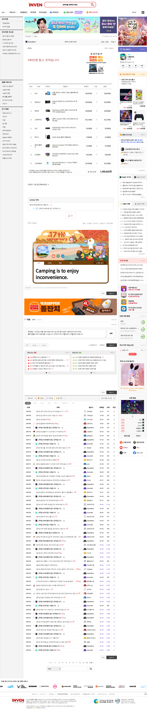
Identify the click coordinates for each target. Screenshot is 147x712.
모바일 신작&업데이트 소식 (11, 53)
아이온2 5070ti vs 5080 (46, 460)
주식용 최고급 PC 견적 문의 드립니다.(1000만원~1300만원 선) (59, 537)
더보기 (62, 256)
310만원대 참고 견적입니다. (50, 573)
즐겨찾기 (60, 398)
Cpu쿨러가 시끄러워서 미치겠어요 (50, 432)
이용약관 (51, 694)
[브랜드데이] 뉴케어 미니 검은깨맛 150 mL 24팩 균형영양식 (132, 272)
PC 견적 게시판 (7, 100)
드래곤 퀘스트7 (7, 154)
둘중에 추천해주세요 (45, 423)
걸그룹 (4, 123)
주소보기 (28, 36)
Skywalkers (30, 42)
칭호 (71, 263)
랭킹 (60, 263)
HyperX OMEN (7, 137)
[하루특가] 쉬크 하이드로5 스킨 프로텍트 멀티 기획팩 (132, 265)
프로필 (50, 263)
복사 (35, 36)
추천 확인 (110, 223)
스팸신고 (103, 223)
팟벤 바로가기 (6, 113)
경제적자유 (90, 504)
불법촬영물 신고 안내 (89, 694)
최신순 (40, 319)
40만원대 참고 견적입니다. (49, 614)
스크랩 (89, 223)
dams (88, 476)
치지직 (4, 116)
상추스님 (90, 585)
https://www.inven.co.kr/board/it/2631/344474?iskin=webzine (50, 287)
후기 (56, 403)
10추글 (51, 398)
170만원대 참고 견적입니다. (50, 452)
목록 (105, 48)
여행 (3, 127)
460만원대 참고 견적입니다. (50, 541)
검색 (90, 669)
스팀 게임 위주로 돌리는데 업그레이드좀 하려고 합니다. (57, 593)
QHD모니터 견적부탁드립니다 (48, 500)
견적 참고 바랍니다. (47, 444)
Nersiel (89, 448)
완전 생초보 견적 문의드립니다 (48, 545)
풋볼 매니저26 (7, 158)
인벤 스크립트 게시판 (9, 50)
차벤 (3, 120)
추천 (49, 403)
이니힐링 (58, 256)
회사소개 (34, 694)
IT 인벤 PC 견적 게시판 (110, 36)
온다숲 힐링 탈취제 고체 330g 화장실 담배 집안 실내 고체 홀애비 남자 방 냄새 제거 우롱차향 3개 (132, 276)
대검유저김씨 (91, 630)
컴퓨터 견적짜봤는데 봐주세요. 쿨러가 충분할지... (55, 492)
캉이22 (89, 589)
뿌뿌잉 (89, 622)
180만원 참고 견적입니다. (49, 427)
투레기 (89, 597)
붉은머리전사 (91, 638)
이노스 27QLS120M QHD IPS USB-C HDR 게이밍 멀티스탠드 (132, 269)
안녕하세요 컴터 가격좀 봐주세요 (49, 585)
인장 (39, 263)
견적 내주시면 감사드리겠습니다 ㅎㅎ (51, 411)
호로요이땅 (90, 516)
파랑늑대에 (90, 537)
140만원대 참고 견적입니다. (50, 549)
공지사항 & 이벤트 (8, 36)
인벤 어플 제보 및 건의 (9, 46)
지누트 (89, 553)
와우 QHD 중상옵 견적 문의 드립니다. (51, 529)
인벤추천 (65, 403)
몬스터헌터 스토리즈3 (9, 148)
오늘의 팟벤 (6, 93)
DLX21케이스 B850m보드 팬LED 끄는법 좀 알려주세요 (56, 581)
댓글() (111, 48)
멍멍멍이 (90, 500)
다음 (90, 662)
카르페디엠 (90, 565)
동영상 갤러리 (6, 39)
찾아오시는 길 (102, 694)
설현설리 (90, 436)
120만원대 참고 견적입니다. (50, 557)
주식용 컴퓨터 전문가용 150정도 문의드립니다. (54, 622)
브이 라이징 (6, 141)
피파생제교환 (91, 545)
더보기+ (67, 352)
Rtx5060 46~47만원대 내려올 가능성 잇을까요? (54, 476)
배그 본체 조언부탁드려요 (47, 553)
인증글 (41, 398)
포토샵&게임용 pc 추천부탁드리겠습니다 (52, 480)
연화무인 (90, 423)
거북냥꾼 (90, 415)
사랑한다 (90, 432)
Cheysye (89, 569)
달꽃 (88, 642)
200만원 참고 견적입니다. (49, 646)
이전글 (43, 345)
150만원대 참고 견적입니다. (50, 626)
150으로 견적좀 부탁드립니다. (48, 630)
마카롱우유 (90, 610)
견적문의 (41, 419)
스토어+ (142, 74)
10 (87, 662)
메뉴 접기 (100, 263)
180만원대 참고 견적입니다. (50, 601)
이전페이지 (93, 345)
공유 (84, 223)
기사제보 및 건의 (7, 43)
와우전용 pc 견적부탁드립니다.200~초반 (52, 642)
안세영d (89, 411)
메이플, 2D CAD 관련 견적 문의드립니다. (52, 448)
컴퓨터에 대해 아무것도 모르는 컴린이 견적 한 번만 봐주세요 (58, 569)
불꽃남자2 (90, 561)
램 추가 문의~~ (43, 589)
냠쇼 (88, 464)
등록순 (34, 319)
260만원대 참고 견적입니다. (50, 484)
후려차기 (90, 460)
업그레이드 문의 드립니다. (47, 415)
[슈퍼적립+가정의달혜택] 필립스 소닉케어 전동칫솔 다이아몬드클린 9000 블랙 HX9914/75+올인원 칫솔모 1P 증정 (132, 280)
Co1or (89, 480)
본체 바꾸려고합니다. (45, 516)
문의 (42, 403)
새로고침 (114, 319)
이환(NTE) (130, 57)
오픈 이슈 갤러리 (7, 86)
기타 (73, 403)
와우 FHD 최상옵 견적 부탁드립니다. (50, 504)
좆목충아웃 (90, 581)
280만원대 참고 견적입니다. (50, 496)
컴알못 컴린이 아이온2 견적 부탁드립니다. (52, 464)
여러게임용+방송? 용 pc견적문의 (49, 436)
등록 (111, 333)
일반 (34, 403)
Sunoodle (90, 444)
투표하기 (133, 354)
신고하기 (95, 223)
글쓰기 (111, 392)
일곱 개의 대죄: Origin (9, 144)
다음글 (34, 345)
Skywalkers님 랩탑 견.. (41, 205)
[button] (46, 372)
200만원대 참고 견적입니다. (50, 521)
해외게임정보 (6, 130)
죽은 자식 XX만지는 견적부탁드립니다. (51, 610)
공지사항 (111, 694)
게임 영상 (5, 134)
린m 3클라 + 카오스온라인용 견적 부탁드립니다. (54, 561)
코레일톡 (90, 593)
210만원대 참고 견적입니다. (50, 440)
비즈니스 (42, 694)
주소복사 (28, 287)
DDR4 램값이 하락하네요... (47, 565)
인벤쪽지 (53, 256)
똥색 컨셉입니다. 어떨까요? (47, 638)
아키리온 (90, 419)
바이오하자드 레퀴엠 (9, 151)
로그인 (134, 12)
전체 (27, 403)
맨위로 (102, 345)
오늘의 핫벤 (6, 90)
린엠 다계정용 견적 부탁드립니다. (49, 597)
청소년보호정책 (75, 694)
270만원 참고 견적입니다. (49, 533)
